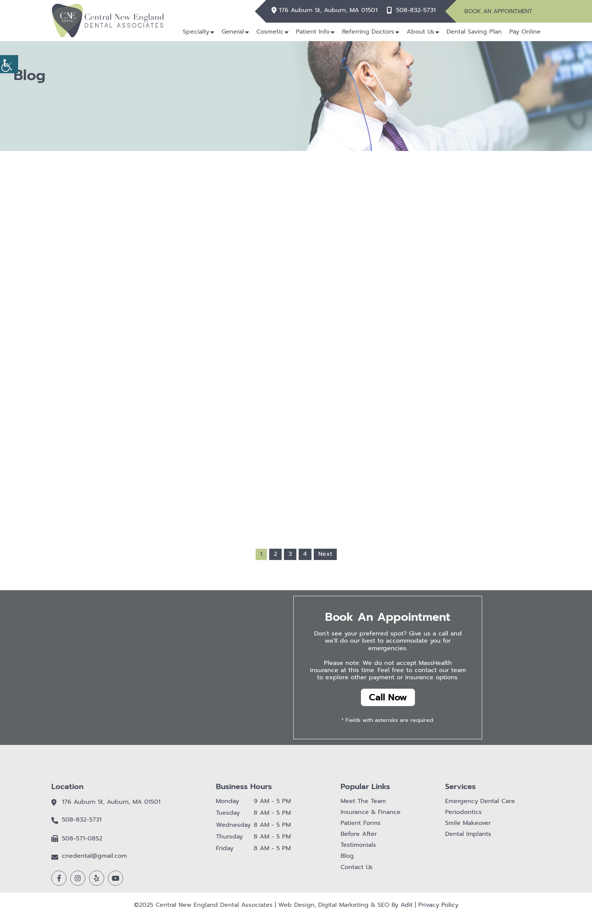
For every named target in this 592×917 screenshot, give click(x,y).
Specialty (196, 31)
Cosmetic (270, 31)
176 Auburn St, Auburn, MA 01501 (328, 10)
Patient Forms (361, 823)
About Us (420, 31)
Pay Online (525, 31)
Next (325, 554)
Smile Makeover (468, 823)
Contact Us (357, 867)
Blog (347, 856)
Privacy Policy (438, 904)
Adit (407, 904)
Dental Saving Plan (474, 31)
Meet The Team (363, 801)
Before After (359, 834)
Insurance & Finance (371, 812)
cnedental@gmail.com (94, 856)
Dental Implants (468, 834)
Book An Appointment (498, 11)
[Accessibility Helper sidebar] (9, 64)
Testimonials (358, 845)
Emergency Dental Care (480, 801)
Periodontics (463, 812)
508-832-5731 (416, 10)
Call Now (388, 697)
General (233, 31)
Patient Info (313, 31)
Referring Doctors (368, 31)
